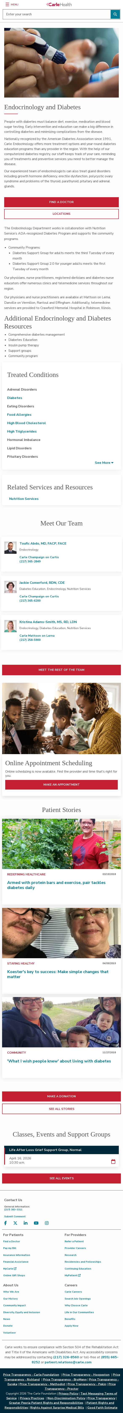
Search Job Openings (78, 1298)
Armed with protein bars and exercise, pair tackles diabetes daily (56, 885)
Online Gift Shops (14, 1275)
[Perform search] (115, 14)
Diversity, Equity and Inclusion (21, 1312)
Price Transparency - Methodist (42, 1384)
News (6, 1319)
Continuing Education (78, 1268)
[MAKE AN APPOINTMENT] (61, 718)
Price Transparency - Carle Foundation (31, 1375)
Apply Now (71, 1325)
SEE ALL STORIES (61, 1109)
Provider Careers (75, 1248)
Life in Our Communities (79, 1312)
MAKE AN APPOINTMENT (61, 785)
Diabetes (14, 398)
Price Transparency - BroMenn (65, 1380)
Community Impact (14, 1305)
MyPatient (73, 1275)
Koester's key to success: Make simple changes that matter (58, 974)
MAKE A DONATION (61, 1096)
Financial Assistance (16, 1261)
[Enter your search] (61, 14)
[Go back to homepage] (59, 4)
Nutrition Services (24, 499)
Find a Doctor (11, 1241)
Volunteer (9, 1332)
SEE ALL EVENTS (62, 1178)
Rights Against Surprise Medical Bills (57, 1408)
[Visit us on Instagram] (48, 1223)
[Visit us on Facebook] (6, 1223)
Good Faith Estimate (102, 1408)
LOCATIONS (61, 214)
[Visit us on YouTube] (37, 1223)
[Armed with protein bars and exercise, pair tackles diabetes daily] (61, 844)
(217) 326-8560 (66, 1357)
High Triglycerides (22, 431)
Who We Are (11, 1291)
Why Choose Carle (76, 1305)
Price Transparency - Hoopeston (86, 1375)
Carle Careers (73, 1291)
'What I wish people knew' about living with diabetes (59, 1061)
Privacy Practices (32, 1398)
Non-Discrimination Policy (66, 1398)
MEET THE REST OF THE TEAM (61, 670)
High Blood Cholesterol (26, 423)
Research (70, 1255)
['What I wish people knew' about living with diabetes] (61, 1022)
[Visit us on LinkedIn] (27, 1223)
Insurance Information (16, 1255)
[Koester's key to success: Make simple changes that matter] (61, 933)
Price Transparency (101, 1398)
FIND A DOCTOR (61, 202)
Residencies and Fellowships (83, 1261)
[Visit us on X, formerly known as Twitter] (16, 1223)
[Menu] (7, 4)
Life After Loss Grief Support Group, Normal (45, 1150)
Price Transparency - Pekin (87, 1384)
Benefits (70, 1319)
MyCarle (9, 1268)
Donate (8, 1325)
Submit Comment (15, 1216)
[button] (104, 462)
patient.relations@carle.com (68, 1362)
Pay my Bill (9, 1248)
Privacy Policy (68, 1394)
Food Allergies (19, 414)
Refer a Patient (74, 1241)
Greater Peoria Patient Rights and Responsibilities (46, 1403)
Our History (10, 1298)
